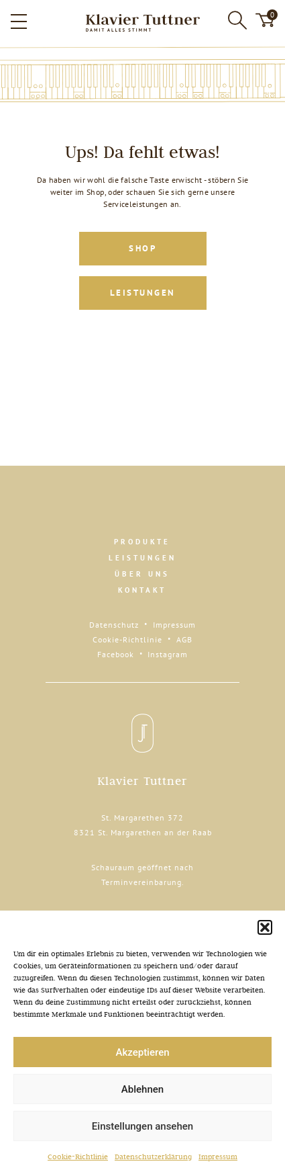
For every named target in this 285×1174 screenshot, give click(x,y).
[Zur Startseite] (142, 23)
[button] (265, 927)
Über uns (142, 574)
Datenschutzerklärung (153, 1156)
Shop (142, 248)
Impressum (217, 1156)
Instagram (168, 654)
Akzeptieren (142, 1052)
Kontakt (142, 590)
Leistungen (143, 292)
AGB (184, 639)
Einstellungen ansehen (142, 1126)
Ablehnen (142, 1089)
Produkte (142, 541)
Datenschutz (114, 625)
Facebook (115, 654)
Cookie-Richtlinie (78, 1156)
